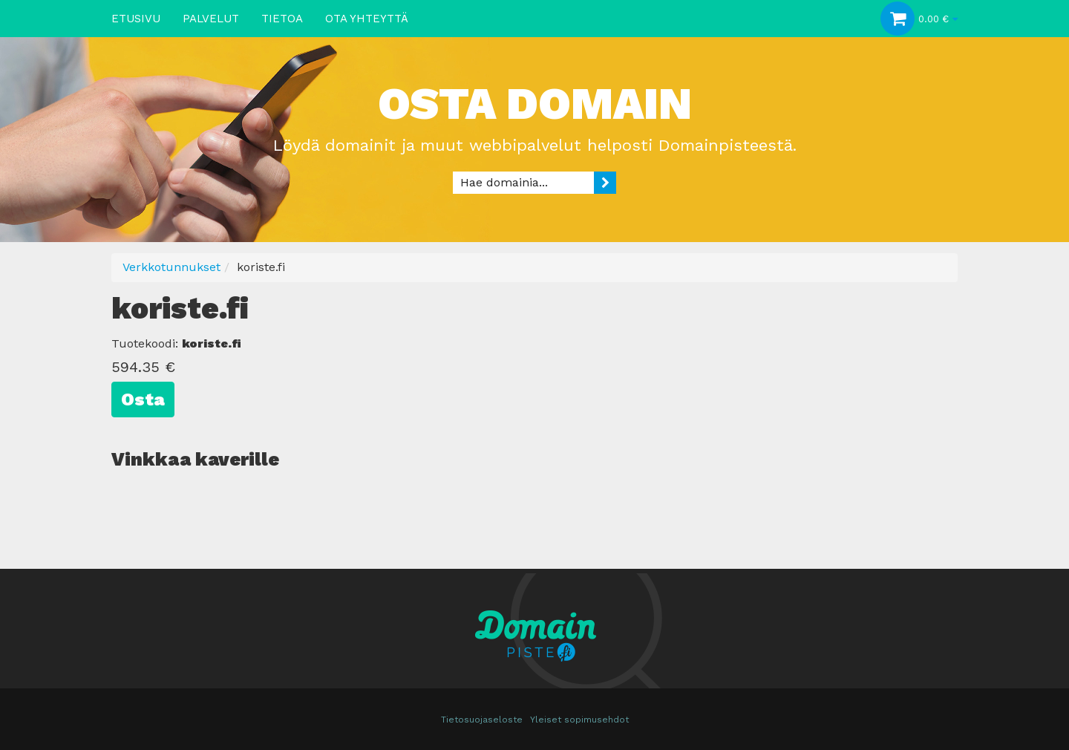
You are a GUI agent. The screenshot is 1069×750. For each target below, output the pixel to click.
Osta (143, 399)
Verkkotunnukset (171, 267)
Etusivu (135, 18)
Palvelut (211, 18)
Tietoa (282, 18)
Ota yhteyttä (366, 18)
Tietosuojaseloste (482, 719)
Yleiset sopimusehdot (579, 719)
